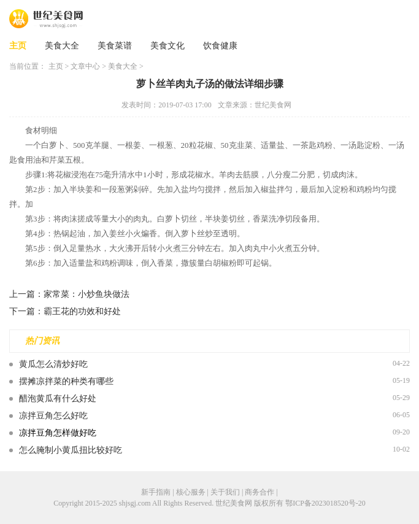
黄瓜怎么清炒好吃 (53, 364)
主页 (17, 45)
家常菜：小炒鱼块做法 (86, 294)
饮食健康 (220, 45)
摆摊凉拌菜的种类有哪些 (66, 381)
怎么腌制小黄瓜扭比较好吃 (70, 450)
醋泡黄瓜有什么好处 (57, 398)
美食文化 (167, 45)
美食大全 (62, 45)
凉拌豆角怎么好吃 (53, 415)
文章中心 (85, 66)
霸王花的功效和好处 (82, 311)
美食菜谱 (115, 45)
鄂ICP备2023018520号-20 (325, 503)
